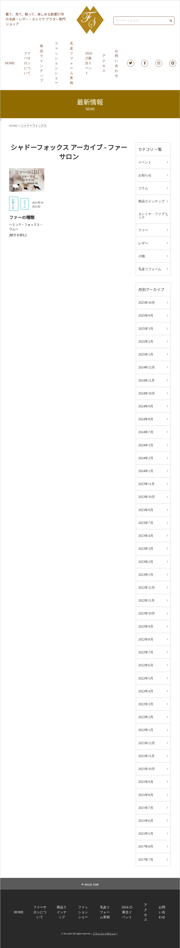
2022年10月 (146, 611)
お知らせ (13, 204)
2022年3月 (145, 702)
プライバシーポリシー (104, 930)
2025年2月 (145, 340)
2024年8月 (145, 418)
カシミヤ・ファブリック (153, 215)
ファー (143, 229)
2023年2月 (145, 560)
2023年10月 (146, 495)
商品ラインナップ (41, 63)
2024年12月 (146, 366)
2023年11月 (146, 482)
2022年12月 (146, 586)
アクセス (103, 63)
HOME (10, 63)
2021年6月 (145, 818)
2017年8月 (145, 844)
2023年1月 (145, 573)
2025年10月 (146, 302)
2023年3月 (145, 547)
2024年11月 (146, 379)
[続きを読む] (17, 235)
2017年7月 (145, 856)
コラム (24, 203)
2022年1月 (145, 727)
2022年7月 (145, 650)
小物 (141, 255)
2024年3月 (145, 444)
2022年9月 (145, 624)
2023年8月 (145, 508)
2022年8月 (145, 637)
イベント (144, 162)
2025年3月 (145, 328)
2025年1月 (145, 353)
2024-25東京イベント (89, 63)
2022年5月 (145, 676)
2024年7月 (145, 431)
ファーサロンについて (27, 63)
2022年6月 (145, 663)
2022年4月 (145, 689)
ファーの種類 (21, 217)
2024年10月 (146, 392)
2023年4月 (145, 534)
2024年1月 (145, 469)
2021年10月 (146, 766)
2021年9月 (145, 779)
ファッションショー (56, 63)
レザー (143, 242)
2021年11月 (146, 753)
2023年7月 (145, 521)
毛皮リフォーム (149, 268)
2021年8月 (145, 792)
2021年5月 (145, 831)
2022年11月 (146, 598)
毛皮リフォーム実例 (71, 63)
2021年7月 (145, 805)
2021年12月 (146, 740)
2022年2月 (145, 715)
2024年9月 (145, 405)
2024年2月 (145, 457)
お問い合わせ (116, 63)
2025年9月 (145, 315)
